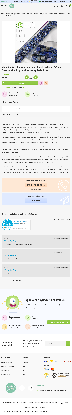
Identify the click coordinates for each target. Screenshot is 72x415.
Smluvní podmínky (43, 411)
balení (31, 78)
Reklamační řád (5, 370)
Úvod (2, 14)
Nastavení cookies (6, 374)
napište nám (36, 200)
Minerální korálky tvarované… (11, 16)
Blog (24, 366)
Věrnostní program (59, 1)
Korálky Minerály (27, 14)
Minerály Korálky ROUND (40, 14)
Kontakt (25, 370)
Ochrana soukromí (33, 411)
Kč (66, 1)
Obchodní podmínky (6, 362)
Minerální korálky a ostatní (13, 14)
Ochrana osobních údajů (7, 366)
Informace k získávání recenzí (62, 219)
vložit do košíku (20, 83)
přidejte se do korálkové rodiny (59, 322)
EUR (70, 1)
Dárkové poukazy (45, 1)
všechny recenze (17, 280)
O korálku (25, 362)
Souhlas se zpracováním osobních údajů (38, 402)
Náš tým (25, 374)
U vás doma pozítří (18, 88)
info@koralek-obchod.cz (17, 1)
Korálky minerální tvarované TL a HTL (59, 14)
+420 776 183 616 (36, 184)
